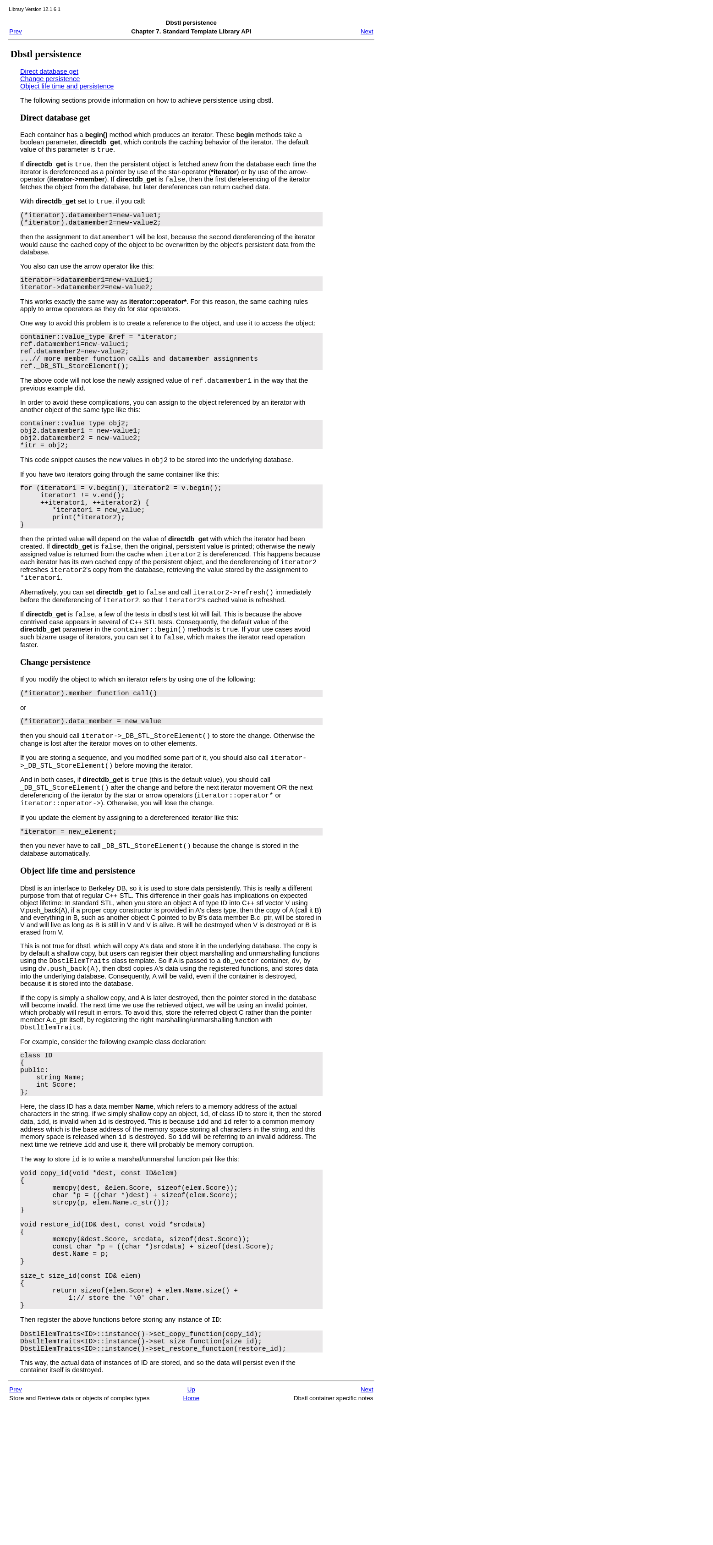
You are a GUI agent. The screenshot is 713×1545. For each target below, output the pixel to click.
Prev (15, 31)
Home (191, 1536)
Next (367, 31)
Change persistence (50, 78)
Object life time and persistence (67, 86)
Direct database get (49, 71)
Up (191, 1527)
